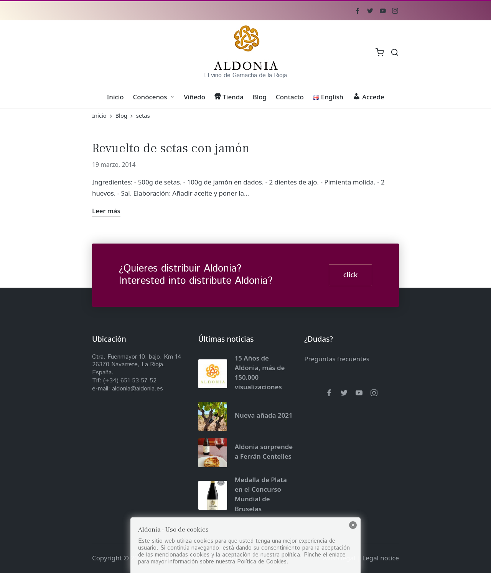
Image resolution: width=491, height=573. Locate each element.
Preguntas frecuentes (336, 358)
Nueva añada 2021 (264, 415)
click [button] (350, 274)
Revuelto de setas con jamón (171, 148)
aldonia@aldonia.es (137, 388)
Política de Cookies (262, 562)
